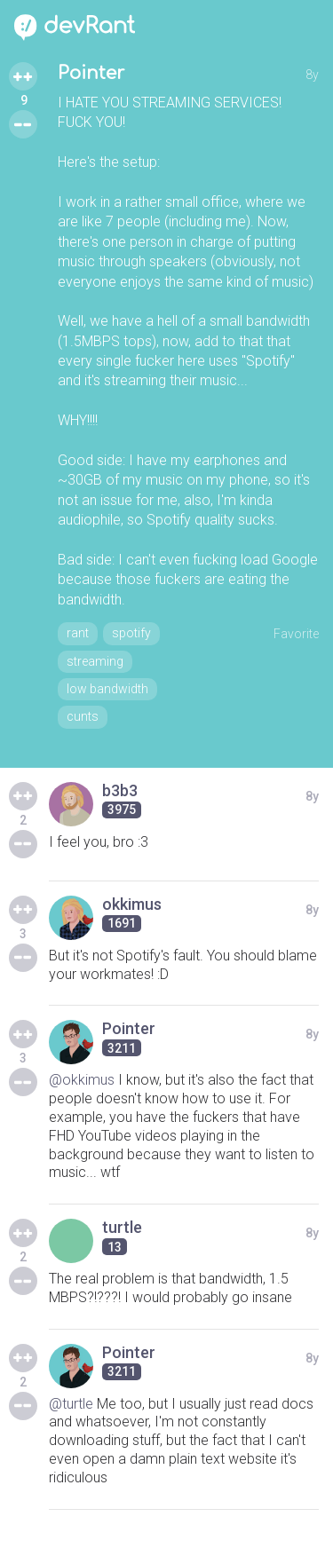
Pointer (91, 73)
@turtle (71, 1403)
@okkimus (82, 1079)
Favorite (296, 634)
